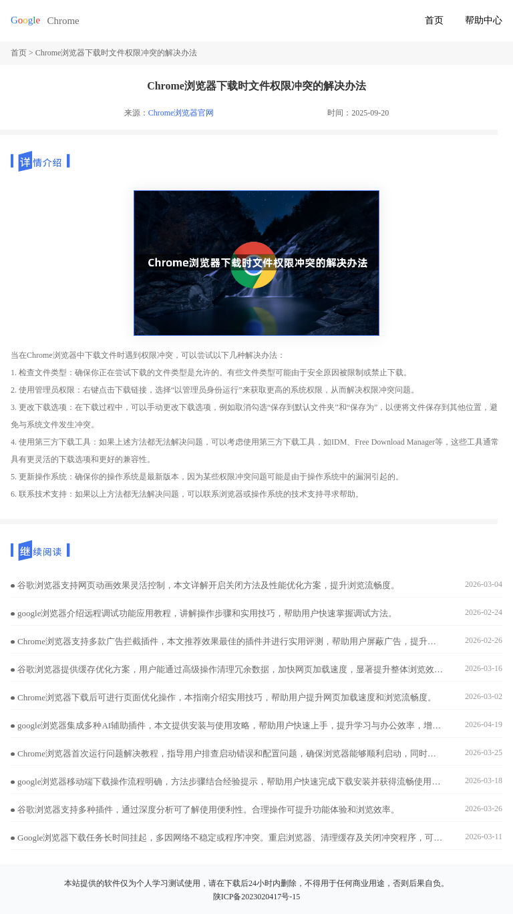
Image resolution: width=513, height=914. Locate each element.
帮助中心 (483, 20)
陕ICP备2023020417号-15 (257, 896)
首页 (434, 20)
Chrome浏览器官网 (181, 113)
